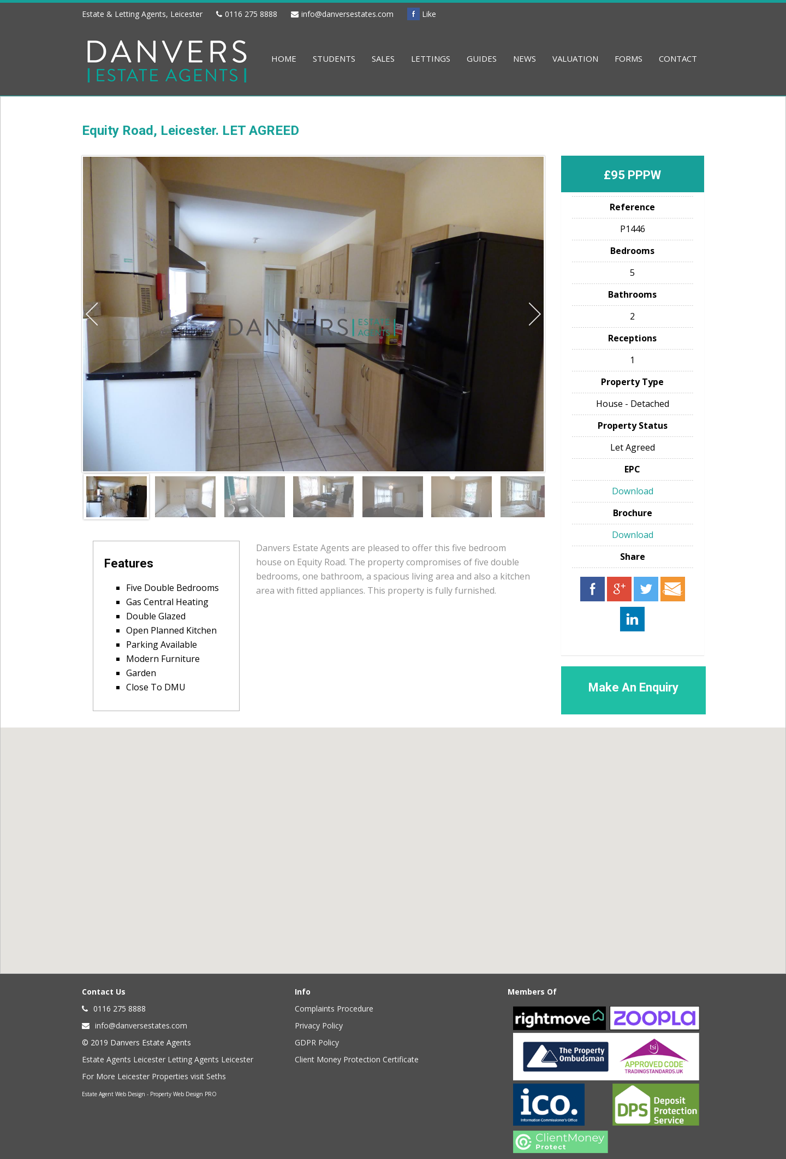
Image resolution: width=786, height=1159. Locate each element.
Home (283, 58)
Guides (482, 58)
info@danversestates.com (347, 14)
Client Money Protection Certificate (357, 1059)
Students (334, 58)
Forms (628, 58)
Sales (383, 58)
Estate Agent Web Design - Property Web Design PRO (149, 1094)
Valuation (575, 58)
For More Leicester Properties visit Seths (154, 1076)
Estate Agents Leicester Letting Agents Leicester (167, 1059)
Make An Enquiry (633, 687)
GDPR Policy (317, 1042)
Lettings (430, 58)
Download (632, 491)
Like (421, 14)
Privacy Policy (319, 1025)
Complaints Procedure (334, 1008)
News (524, 58)
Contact (678, 58)
